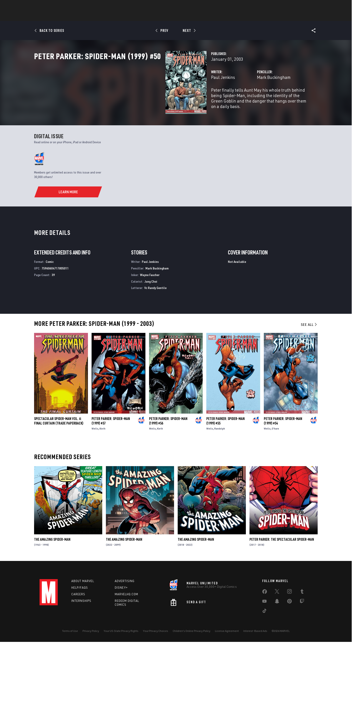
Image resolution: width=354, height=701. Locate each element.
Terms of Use (70, 690)
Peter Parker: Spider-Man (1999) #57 (111, 480)
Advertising (125, 640)
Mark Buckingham (228, 97)
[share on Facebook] (264, 652)
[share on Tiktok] (264, 671)
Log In (56, 6)
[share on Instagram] (289, 651)
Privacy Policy (90, 690)
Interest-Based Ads (255, 690)
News (108, 16)
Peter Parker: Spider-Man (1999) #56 (168, 480)
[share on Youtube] (264, 661)
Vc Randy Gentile (155, 347)
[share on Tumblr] (302, 651)
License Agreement (227, 690)
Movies (187, 16)
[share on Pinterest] (289, 661)
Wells (95, 488)
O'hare (275, 488)
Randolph (219, 488)
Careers (78, 653)
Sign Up (71, 6)
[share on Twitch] (302, 661)
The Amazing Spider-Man (52, 598)
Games (169, 16)
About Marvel (82, 640)
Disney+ (121, 647)
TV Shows (207, 16)
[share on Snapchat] (277, 661)
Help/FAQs (79, 647)
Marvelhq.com (126, 653)
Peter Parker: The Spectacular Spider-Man (281, 598)
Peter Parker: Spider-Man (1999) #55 (225, 480)
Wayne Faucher (150, 334)
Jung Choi (151, 340)
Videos (226, 16)
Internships (81, 660)
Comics (125, 16)
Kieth (102, 488)
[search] (306, 6)
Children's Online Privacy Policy (191, 690)
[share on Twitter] (277, 651)
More (243, 16)
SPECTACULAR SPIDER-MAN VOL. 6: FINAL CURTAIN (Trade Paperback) (58, 480)
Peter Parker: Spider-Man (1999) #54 (283, 480)
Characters (147, 16)
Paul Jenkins (131, 97)
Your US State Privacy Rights (121, 690)
